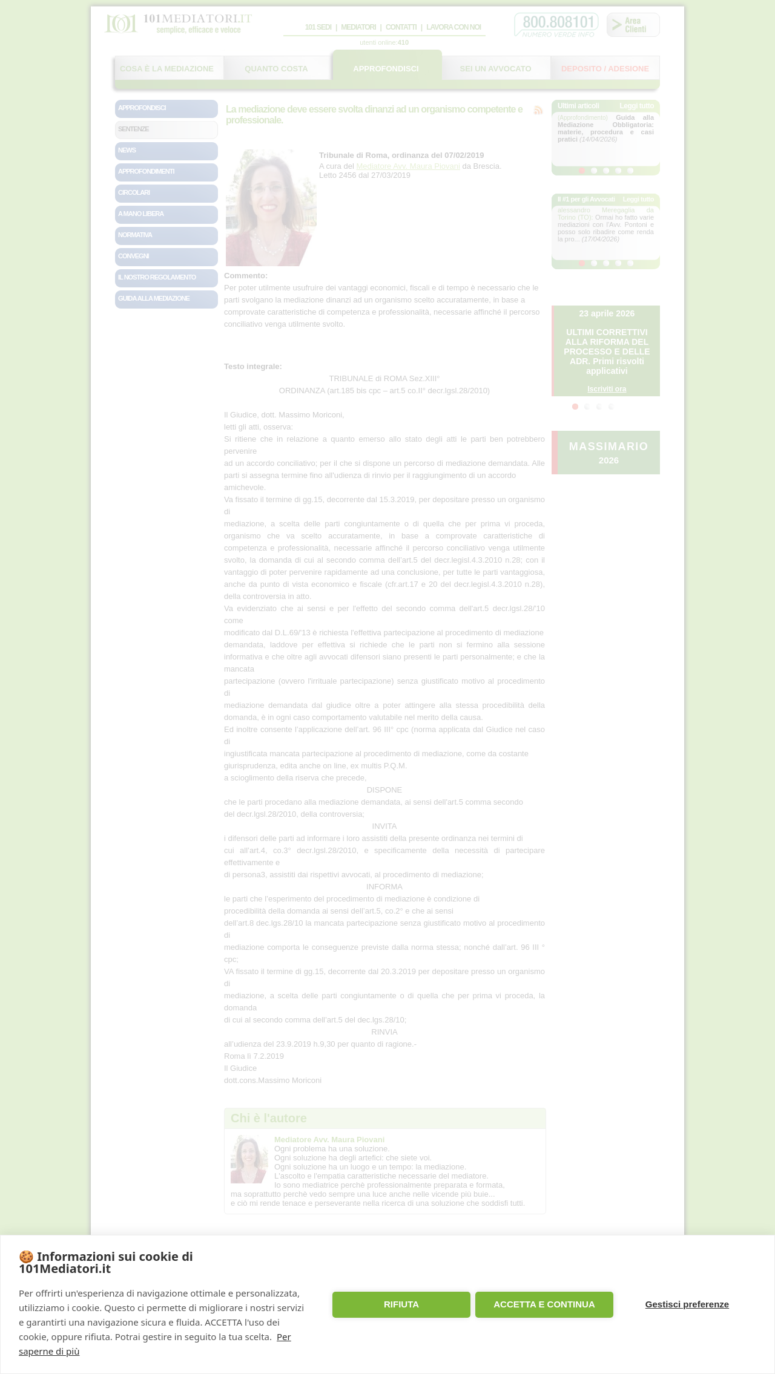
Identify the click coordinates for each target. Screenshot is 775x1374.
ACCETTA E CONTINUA (544, 1304)
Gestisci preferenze (687, 1304)
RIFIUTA (401, 1304)
